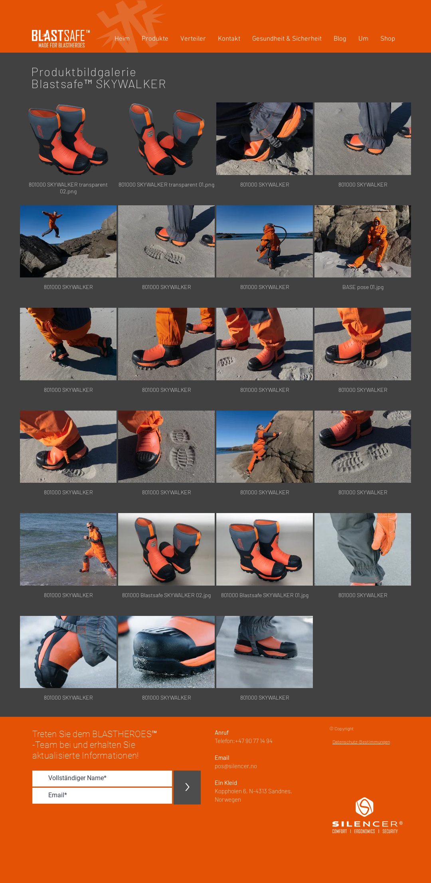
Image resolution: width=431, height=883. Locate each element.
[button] (155, 39)
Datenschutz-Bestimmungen (361, 741)
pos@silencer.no (236, 765)
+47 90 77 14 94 (254, 740)
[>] (187, 787)
